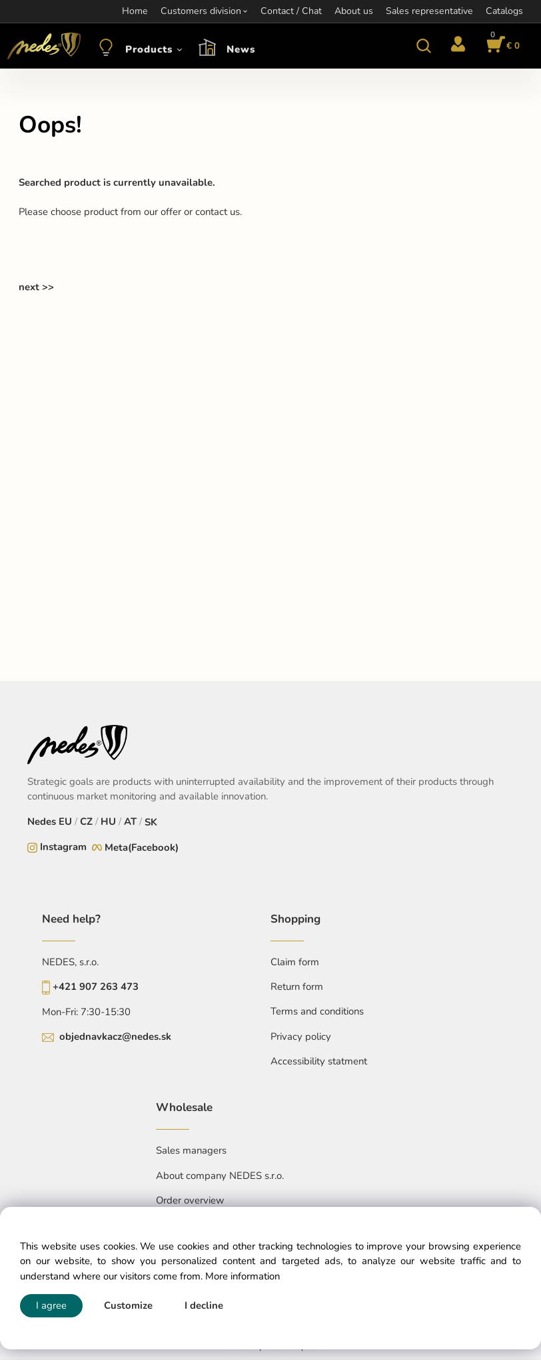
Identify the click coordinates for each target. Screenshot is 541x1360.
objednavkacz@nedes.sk (115, 1036)
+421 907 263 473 (96, 986)
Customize (128, 1305)
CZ (86, 821)
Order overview (190, 1200)
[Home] (42, 46)
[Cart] (501, 46)
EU (65, 821)
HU (108, 821)
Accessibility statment (318, 1061)
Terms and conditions (317, 1011)
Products (149, 49)
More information (242, 1276)
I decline (204, 1305)
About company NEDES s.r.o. (220, 1175)
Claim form (294, 962)
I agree (51, 1305)
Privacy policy (300, 1036)
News (241, 49)
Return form (296, 986)
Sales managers (191, 1150)
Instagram (63, 846)
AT (130, 821)
